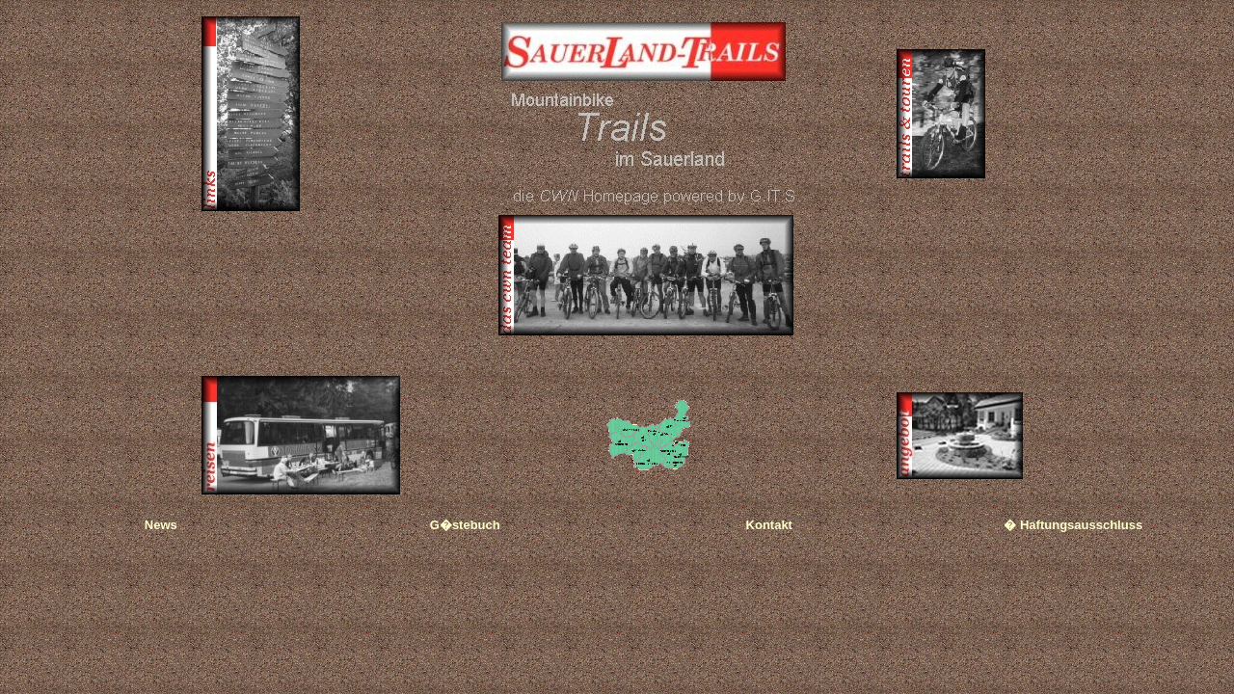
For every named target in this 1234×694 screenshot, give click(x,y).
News (161, 525)
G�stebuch (465, 525)
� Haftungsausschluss (1073, 525)
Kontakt (769, 525)
